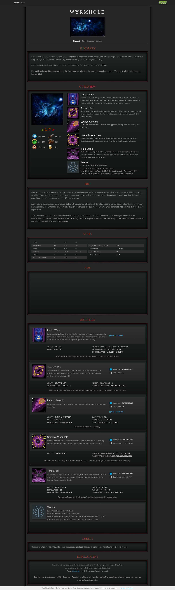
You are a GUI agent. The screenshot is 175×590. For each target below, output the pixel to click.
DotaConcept (19, 3)
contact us (75, 571)
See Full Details (116, 336)
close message (127, 588)
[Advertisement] (87, 293)
